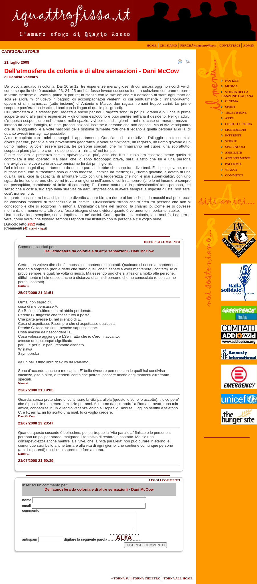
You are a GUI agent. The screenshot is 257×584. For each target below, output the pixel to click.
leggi (43, 228)
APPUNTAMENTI (237, 158)
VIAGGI (231, 169)
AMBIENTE (233, 152)
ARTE (229, 118)
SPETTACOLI (235, 146)
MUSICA (231, 86)
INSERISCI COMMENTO (162, 241)
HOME (152, 45)
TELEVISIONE (236, 112)
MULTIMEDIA (235, 129)
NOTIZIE (231, 80)
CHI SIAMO (168, 45)
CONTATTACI (229, 45)
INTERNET (233, 135)
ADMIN (248, 45)
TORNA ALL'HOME (178, 578)
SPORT (230, 106)
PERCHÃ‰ (198, 45)
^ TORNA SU (120, 578)
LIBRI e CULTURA (238, 124)
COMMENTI (234, 175)
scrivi (33, 228)
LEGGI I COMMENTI (164, 480)
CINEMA (231, 101)
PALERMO (233, 164)
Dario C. (23, 285)
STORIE (231, 141)
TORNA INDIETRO (146, 578)
